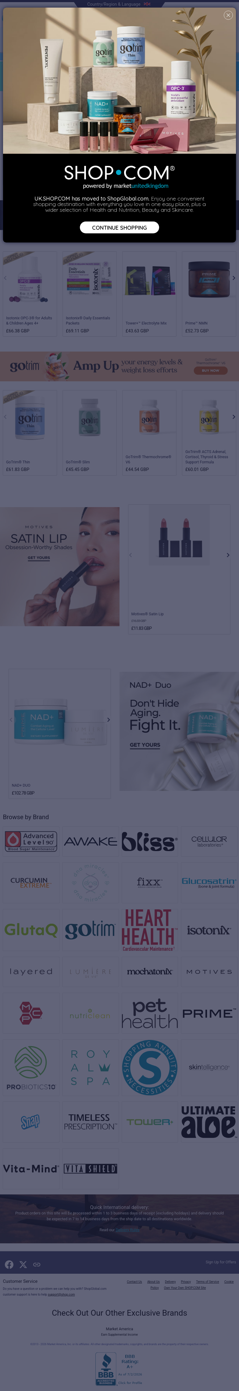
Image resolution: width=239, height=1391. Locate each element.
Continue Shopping (119, 227)
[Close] (228, 15)
